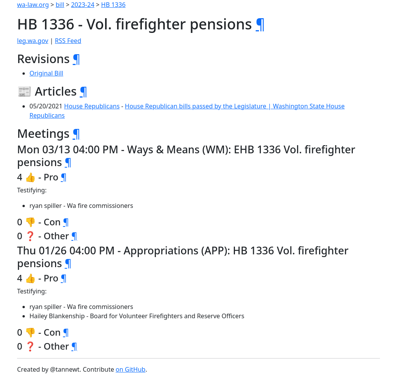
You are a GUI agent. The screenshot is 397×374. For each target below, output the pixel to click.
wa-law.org (33, 4)
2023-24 (82, 4)
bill (60, 4)
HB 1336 (113, 4)
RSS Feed (68, 40)
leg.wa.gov (32, 40)
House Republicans (91, 106)
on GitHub (130, 369)
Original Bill (46, 73)
